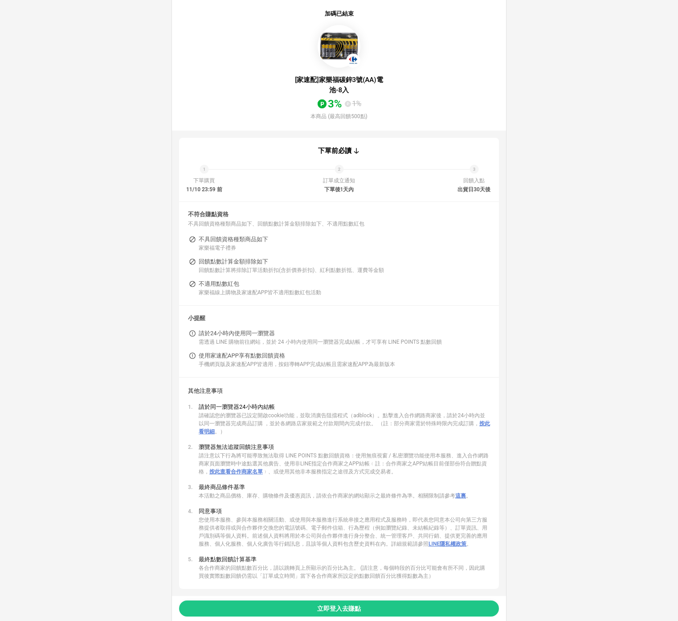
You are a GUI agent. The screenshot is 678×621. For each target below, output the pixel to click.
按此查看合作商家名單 (236, 472)
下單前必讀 (334, 151)
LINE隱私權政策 (447, 544)
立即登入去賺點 (339, 608)
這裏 (460, 496)
